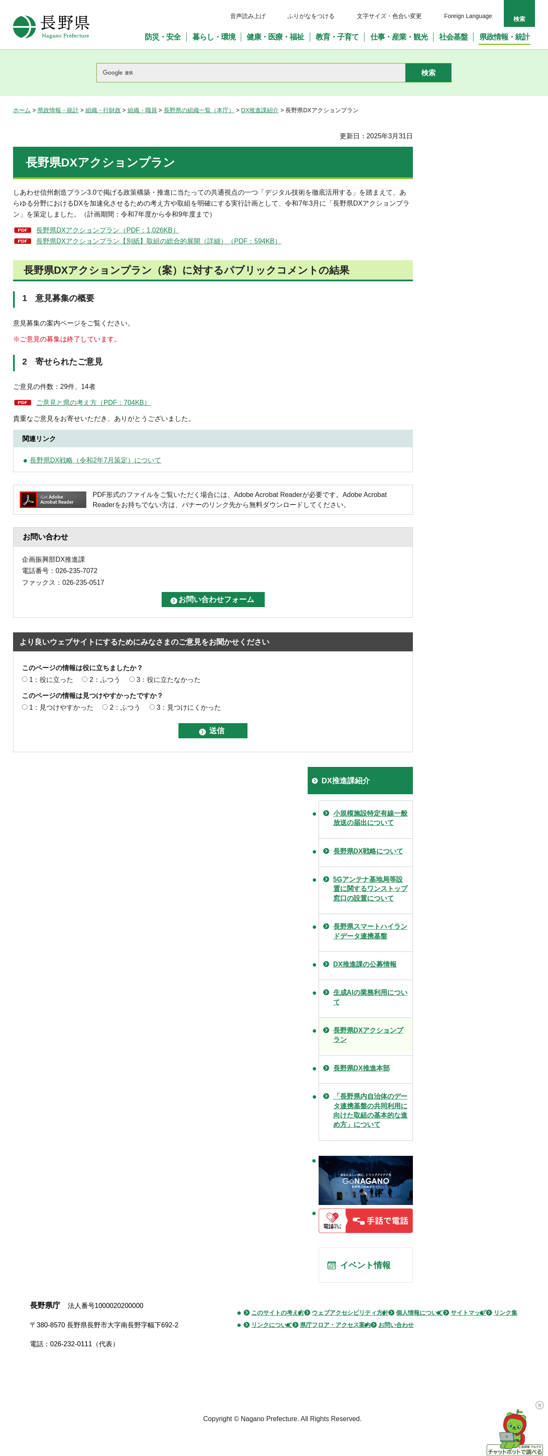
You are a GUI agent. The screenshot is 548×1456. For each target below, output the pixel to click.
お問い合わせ (396, 1324)
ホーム (22, 110)
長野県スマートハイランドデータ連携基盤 (370, 931)
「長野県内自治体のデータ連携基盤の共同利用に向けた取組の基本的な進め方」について (370, 1110)
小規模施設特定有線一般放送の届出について (370, 818)
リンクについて (272, 1324)
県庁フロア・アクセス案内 (335, 1324)
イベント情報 (365, 1265)
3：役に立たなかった (168, 679)
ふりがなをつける (311, 16)
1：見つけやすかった (61, 707)
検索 (519, 19)
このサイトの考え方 (277, 1312)
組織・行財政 (103, 110)
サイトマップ (468, 1312)
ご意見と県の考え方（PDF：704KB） (93, 402)
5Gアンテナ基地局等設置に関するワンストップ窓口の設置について (370, 889)
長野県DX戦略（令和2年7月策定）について (95, 460)
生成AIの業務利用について (370, 997)
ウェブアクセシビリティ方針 (350, 1312)
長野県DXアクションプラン (368, 1035)
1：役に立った (51, 679)
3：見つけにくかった (189, 707)
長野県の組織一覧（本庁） (199, 110)
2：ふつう (105, 679)
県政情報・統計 (58, 110)
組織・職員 (142, 110)
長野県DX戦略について (368, 851)
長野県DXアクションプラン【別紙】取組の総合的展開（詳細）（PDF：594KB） (158, 241)
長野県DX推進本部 (361, 1068)
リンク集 (505, 1312)
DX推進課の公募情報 (364, 964)
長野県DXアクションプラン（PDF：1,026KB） (107, 230)
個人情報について (419, 1312)
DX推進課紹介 (260, 110)
